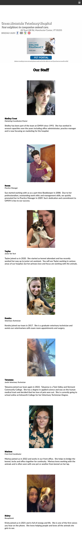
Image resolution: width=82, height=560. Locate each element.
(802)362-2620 (8, 32)
